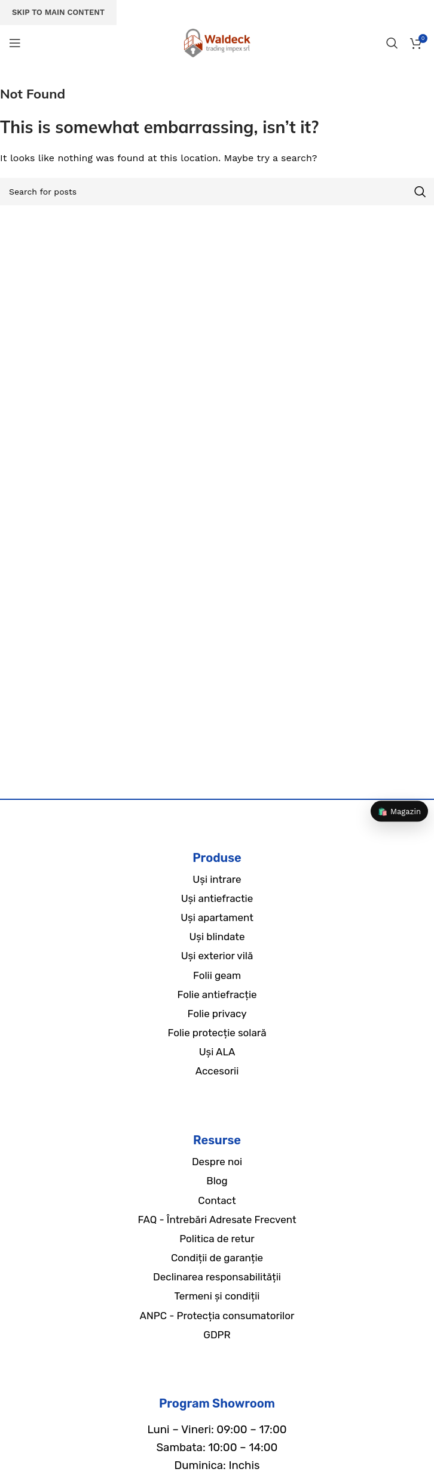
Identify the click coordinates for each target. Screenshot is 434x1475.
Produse (217, 858)
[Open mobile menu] (15, 43)
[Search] (392, 43)
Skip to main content (58, 12)
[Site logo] (217, 42)
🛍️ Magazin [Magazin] (399, 811)
